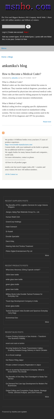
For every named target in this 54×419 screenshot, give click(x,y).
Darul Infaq (10, 241)
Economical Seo (12, 318)
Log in (4, 32)
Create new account (15, 32)
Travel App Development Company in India (22, 301)
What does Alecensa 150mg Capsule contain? (23, 270)
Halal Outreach (11, 227)
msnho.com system (19, 412)
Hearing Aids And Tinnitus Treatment (19, 246)
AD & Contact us (11, 174)
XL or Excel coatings (13, 355)
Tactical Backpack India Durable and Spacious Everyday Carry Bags (27, 312)
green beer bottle (12, 289)
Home (3, 57)
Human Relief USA (13, 217)
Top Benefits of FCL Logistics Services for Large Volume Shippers (27, 206)
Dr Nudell (9, 232)
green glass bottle (12, 284)
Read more (47, 121)
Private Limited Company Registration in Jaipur (23, 365)
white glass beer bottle (14, 279)
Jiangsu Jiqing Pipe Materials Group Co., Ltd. (23, 212)
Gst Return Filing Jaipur (14, 360)
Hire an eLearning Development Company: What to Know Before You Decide (25, 371)
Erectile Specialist (12, 236)
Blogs (10, 57)
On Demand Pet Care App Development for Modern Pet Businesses (26, 385)
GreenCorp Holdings (13, 222)
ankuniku (15, 78)
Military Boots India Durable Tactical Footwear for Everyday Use (24, 295)
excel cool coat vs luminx (15, 343)
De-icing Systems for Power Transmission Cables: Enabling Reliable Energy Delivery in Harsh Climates (26, 349)
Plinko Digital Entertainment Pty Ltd (19, 251)
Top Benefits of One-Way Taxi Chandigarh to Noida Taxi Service (26, 378)
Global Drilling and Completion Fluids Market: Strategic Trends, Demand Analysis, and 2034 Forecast (26, 392)
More (47, 255)
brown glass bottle (12, 306)
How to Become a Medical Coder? (21, 73)
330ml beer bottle (12, 275)
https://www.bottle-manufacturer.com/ (18, 145)
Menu (3, 48)
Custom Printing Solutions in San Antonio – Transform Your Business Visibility (26, 337)
